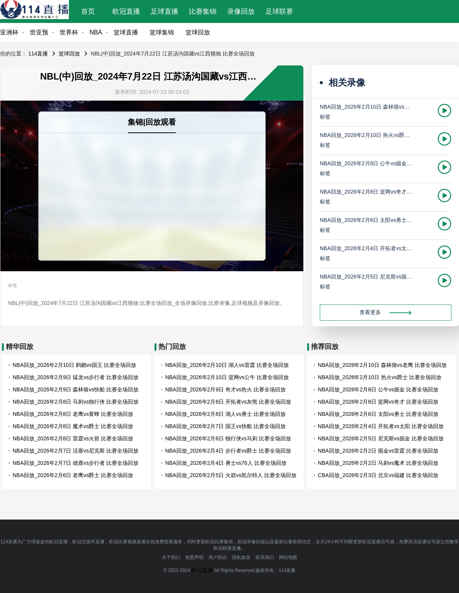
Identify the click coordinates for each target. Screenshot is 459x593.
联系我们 (265, 557)
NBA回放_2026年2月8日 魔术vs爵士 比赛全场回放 (73, 426)
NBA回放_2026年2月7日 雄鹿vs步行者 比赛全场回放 (75, 463)
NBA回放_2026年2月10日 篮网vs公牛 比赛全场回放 (227, 377)
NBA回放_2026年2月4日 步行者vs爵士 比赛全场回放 (228, 451)
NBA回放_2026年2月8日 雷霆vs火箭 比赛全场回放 (73, 438)
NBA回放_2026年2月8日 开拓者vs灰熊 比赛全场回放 (228, 402)
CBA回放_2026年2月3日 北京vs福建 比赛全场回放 (378, 475)
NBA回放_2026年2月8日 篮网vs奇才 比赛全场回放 (366, 192)
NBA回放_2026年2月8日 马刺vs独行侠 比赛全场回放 (75, 402)
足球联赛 (279, 11)
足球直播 (164, 11)
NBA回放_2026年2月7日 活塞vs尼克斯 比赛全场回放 (75, 451)
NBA (96, 32)
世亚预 (39, 32)
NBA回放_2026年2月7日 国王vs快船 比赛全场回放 (225, 426)
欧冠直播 (126, 11)
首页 (88, 11)
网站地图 (288, 557)
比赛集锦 (202, 11)
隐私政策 (241, 557)
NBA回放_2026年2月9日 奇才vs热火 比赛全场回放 (225, 389)
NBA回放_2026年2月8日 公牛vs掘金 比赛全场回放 (366, 163)
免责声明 (194, 557)
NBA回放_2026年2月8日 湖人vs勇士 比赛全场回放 (225, 414)
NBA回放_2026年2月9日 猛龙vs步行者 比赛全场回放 (75, 377)
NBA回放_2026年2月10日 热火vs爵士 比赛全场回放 (366, 135)
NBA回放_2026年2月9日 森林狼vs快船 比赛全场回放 (75, 389)
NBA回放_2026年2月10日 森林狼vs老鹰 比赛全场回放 (366, 107)
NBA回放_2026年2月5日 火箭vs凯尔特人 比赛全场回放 (230, 475)
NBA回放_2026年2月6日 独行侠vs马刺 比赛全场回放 (228, 438)
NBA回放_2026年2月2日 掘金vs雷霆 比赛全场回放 (378, 451)
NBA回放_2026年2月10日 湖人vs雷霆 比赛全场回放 (227, 365)
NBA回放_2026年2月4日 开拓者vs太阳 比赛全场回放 (366, 248)
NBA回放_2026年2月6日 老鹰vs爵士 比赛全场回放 (73, 475)
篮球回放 (198, 32)
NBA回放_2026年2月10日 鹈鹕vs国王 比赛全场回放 (74, 365)
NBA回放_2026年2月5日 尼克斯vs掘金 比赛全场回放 (366, 277)
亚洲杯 (9, 32)
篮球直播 (126, 32)
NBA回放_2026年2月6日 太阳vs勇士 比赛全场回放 (366, 220)
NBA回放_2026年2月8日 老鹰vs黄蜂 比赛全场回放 (73, 414)
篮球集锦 (162, 32)
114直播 (38, 54)
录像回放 (241, 11)
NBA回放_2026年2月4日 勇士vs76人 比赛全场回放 (225, 463)
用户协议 (217, 557)
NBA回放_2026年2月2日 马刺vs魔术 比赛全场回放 (378, 463)
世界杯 (69, 32)
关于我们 (171, 557)
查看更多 (386, 312)
